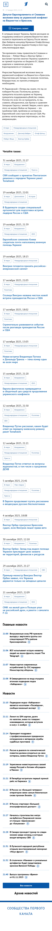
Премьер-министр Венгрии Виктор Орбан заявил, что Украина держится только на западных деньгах (24, 578)
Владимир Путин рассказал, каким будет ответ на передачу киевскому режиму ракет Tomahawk (25, 429)
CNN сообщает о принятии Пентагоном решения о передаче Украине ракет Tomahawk (24, 178)
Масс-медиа (19, 485)
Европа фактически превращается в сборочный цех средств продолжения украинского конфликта (25, 391)
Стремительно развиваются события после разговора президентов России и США (24, 327)
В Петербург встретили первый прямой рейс (29, 780)
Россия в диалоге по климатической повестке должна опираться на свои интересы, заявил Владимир (29, 753)
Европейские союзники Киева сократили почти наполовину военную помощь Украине (24, 242)
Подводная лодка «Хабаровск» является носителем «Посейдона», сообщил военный (26, 705)
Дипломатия (19, 196)
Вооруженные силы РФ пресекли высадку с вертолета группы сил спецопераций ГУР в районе (26, 637)
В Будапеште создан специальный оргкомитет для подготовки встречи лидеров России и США (23, 210)
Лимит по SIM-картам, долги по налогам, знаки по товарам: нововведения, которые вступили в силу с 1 (26, 720)
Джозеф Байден (24, 133)
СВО (33, 234)
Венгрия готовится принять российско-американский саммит (24, 267)
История (32, 196)
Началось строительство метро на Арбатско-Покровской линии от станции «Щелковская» (25, 819)
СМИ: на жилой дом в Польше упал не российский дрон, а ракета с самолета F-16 (26, 610)
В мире (6, 128)
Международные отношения (24, 128)
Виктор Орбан (23, 139)
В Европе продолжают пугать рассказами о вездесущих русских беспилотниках (26, 503)
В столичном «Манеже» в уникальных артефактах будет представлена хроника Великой (28, 863)
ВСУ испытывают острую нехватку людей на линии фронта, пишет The (27, 653)
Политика (8, 290)
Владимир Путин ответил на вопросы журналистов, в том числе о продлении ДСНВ (25, 466)
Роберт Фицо (9, 139)
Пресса (34, 170)
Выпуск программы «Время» (24, 876)
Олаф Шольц (40, 133)
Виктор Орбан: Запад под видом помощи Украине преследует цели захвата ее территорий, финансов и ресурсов (26, 551)
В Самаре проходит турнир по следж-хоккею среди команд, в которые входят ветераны (28, 835)
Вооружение (9, 133)
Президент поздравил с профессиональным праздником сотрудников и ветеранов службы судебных (27, 737)
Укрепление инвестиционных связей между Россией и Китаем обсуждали (28, 767)
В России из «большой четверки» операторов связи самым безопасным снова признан (28, 792)
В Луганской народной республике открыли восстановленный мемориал (28, 849)
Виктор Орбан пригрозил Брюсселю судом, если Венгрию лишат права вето (25, 526)
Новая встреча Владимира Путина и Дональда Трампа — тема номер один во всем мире (25, 359)
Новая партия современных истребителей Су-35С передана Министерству (25, 667)
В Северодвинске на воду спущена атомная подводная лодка (27, 681)
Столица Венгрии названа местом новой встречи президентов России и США (25, 297)
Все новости (26, 885)
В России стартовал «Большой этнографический (25, 805)
